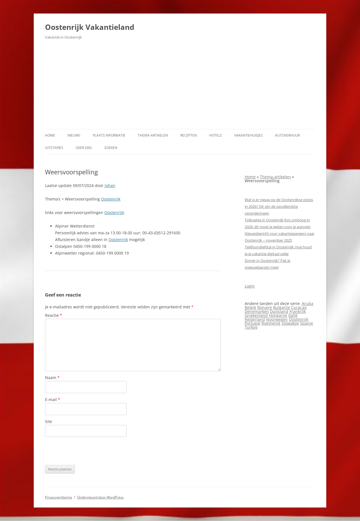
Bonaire (264, 307)
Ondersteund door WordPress (100, 497)
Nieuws (74, 135)
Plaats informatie (109, 135)
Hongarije (278, 315)
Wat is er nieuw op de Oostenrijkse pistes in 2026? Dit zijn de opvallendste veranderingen (279, 206)
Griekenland (256, 315)
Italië (293, 315)
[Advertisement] (180, 86)
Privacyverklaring (58, 497)
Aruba (307, 303)
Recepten (188, 135)
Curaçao (299, 307)
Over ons (84, 147)
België (250, 307)
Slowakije (290, 323)
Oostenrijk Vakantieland (89, 27)
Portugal (252, 323)
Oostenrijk (110, 199)
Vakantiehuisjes (248, 135)
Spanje (306, 323)
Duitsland (279, 311)
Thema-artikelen (153, 135)
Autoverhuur (287, 135)
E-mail (52, 399)
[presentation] (87, 451)
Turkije (251, 327)
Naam (52, 377)
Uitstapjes (54, 147)
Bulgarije (281, 307)
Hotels (215, 135)
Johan (110, 185)
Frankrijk (297, 311)
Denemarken (257, 311)
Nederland (255, 319)
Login (250, 286)
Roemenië (271, 323)
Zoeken (110, 147)
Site (48, 421)
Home (50, 135)
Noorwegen (277, 319)
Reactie (53, 315)
